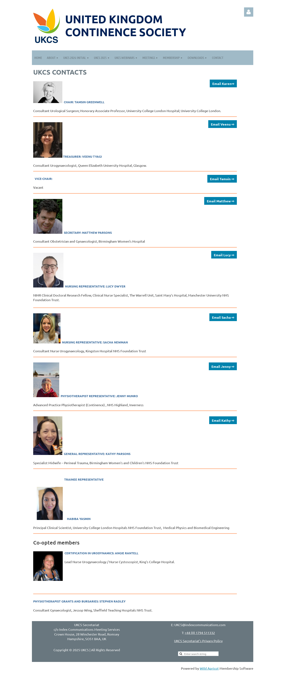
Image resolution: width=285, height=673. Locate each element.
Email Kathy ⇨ (223, 420)
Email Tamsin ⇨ (222, 179)
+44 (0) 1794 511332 (200, 633)
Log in (248, 12)
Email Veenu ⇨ (222, 124)
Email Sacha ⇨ (223, 317)
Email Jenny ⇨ (222, 366)
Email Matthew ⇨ (220, 201)
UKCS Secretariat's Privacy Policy (198, 641)
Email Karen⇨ (223, 83)
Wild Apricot (209, 668)
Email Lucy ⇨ (224, 255)
